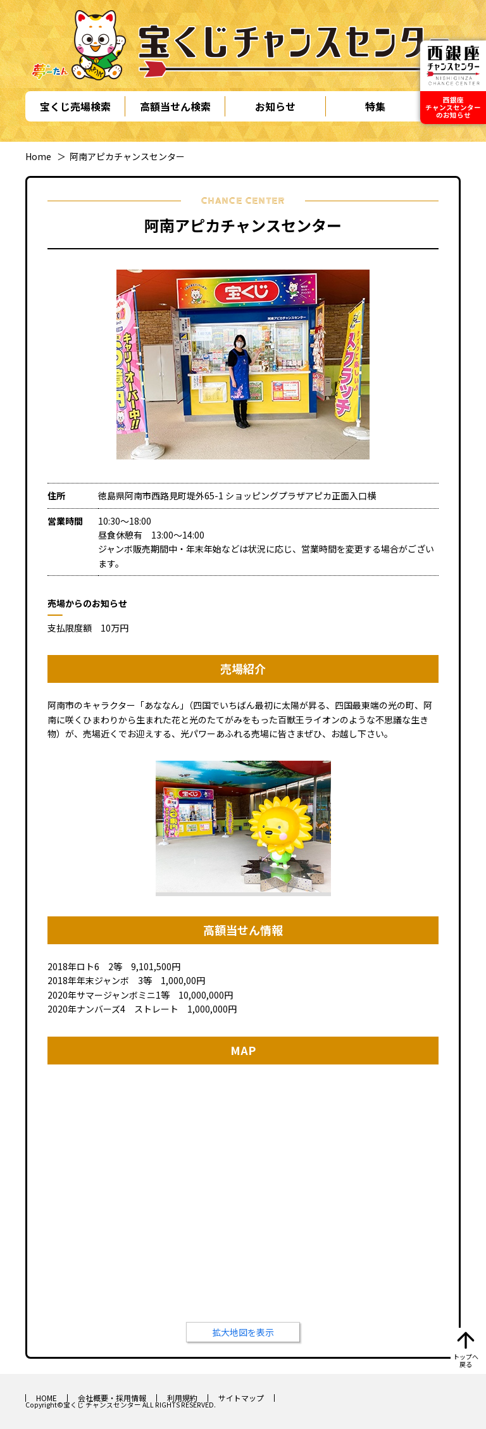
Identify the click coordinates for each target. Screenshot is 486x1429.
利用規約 (182, 1397)
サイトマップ (241, 1397)
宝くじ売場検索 (75, 106)
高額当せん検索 (175, 106)
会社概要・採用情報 (112, 1397)
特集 (375, 106)
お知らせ (275, 106)
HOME (46, 1397)
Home (38, 156)
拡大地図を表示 (243, 1332)
